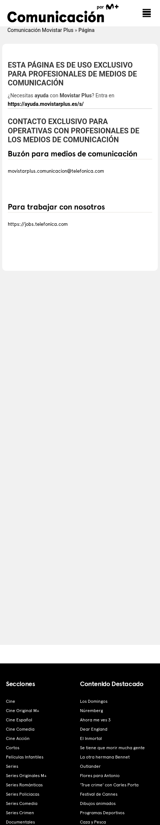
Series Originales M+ (26, 775)
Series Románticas (24, 784)
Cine (10, 701)
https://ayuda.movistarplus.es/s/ (46, 104)
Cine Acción (18, 738)
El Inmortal (91, 738)
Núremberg (91, 710)
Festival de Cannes (98, 794)
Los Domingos (93, 701)
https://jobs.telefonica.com (38, 224)
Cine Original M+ (22, 710)
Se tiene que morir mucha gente (112, 747)
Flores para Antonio (100, 775)
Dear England (93, 729)
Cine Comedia (20, 729)
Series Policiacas (22, 794)
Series (12, 766)
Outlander (90, 766)
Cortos (12, 747)
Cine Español (19, 719)
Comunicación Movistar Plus (40, 30)
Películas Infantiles (24, 757)
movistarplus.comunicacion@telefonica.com (56, 171)
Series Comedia (21, 803)
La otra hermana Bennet (105, 757)
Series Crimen (20, 812)
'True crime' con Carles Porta (109, 784)
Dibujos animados (98, 803)
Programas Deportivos (102, 812)
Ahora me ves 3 (95, 719)
